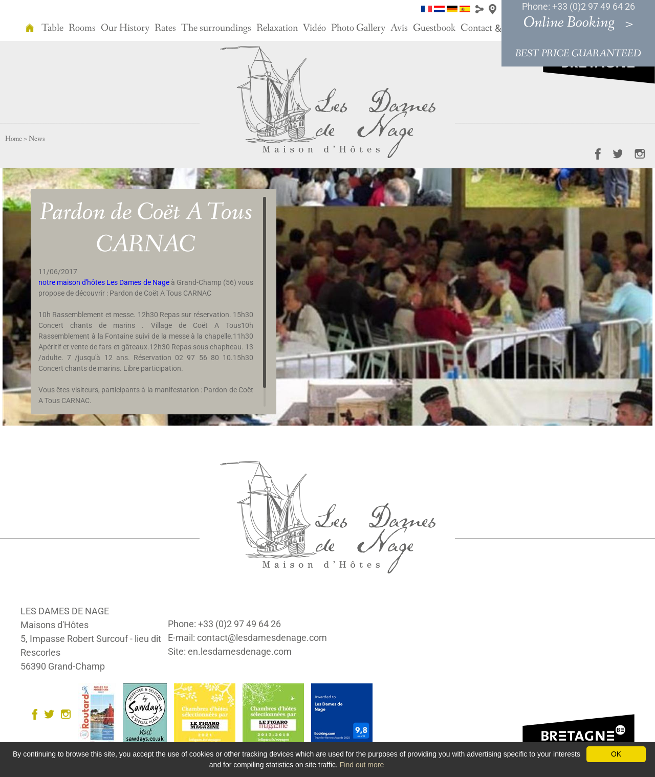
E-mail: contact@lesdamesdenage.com (247, 637)
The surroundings (216, 28)
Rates (165, 28)
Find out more (362, 765)
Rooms (82, 28)
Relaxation (277, 28)
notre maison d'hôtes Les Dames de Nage (103, 282)
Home (13, 138)
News (37, 138)
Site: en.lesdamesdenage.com (230, 651)
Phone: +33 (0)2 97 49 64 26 (578, 6)
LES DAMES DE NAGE (64, 611)
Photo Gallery (358, 28)
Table (52, 28)
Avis (399, 28)
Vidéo (314, 28)
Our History (125, 28)
